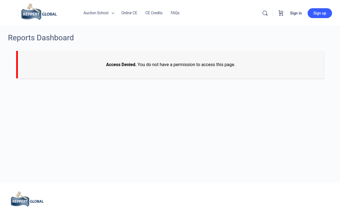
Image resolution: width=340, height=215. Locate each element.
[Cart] (281, 13)
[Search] (265, 13)
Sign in (296, 13)
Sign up (319, 13)
